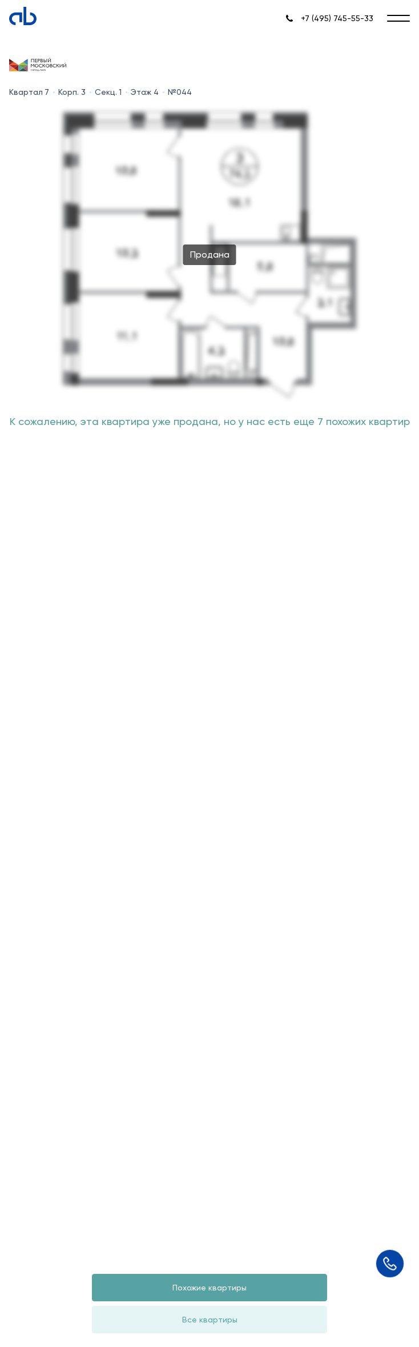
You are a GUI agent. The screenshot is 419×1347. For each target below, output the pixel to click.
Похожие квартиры (209, 1287)
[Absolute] (23, 16)
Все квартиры (209, 1319)
